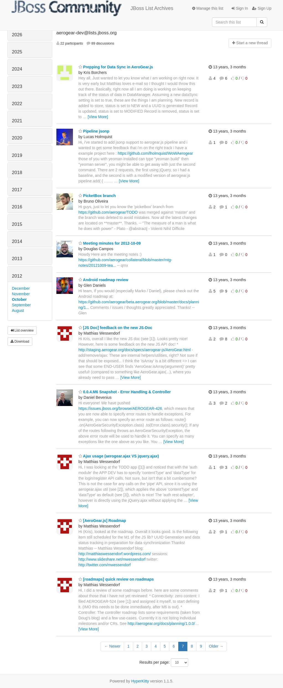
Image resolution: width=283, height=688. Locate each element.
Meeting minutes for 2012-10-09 (109, 243)
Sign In (240, 8)
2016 (17, 206)
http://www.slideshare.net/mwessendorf (112, 559)
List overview (22, 330)
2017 (17, 189)
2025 (17, 52)
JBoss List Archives (92, 8)
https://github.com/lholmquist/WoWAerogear (155, 153)
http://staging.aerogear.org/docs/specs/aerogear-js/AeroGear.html (134, 350)
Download (20, 341)
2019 (17, 155)
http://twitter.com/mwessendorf (104, 565)
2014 (17, 241)
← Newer (112, 646)
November (21, 294)
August (18, 310)
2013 (17, 258)
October (19, 299)
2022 (17, 103)
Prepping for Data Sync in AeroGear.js (115, 67)
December (21, 288)
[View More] (98, 117)
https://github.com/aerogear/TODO (108, 212)
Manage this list (207, 8)
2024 (17, 69)
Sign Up (261, 8)
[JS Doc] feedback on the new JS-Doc (115, 327)
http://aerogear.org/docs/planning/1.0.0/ (161, 623)
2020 (17, 138)
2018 (17, 172)
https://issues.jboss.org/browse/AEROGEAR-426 (120, 408)
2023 (17, 86)
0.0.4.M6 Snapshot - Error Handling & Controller (124, 392)
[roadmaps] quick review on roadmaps (116, 579)
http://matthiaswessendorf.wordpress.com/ (114, 554)
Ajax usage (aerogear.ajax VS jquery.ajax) (118, 456)
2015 (17, 224)
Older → (216, 646)
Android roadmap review (103, 280)
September (21, 305)
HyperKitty (140, 681)
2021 (17, 120)
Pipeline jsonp (93, 131)
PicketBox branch (97, 195)
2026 (17, 34)
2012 (17, 276)
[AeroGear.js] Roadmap (102, 520)
